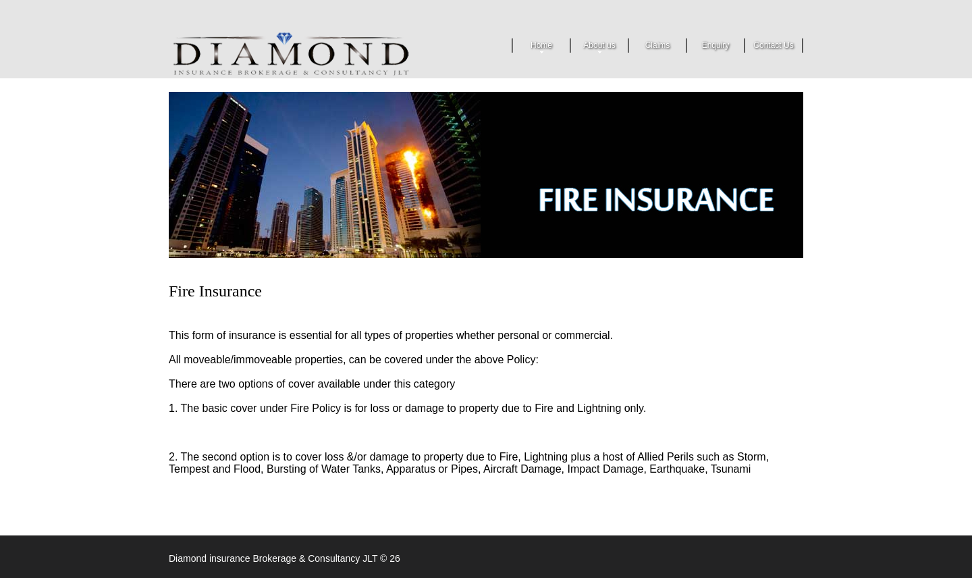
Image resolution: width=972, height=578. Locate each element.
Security (309, 53)
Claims (657, 45)
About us (599, 47)
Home (541, 47)
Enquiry (716, 45)
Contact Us (773, 45)
